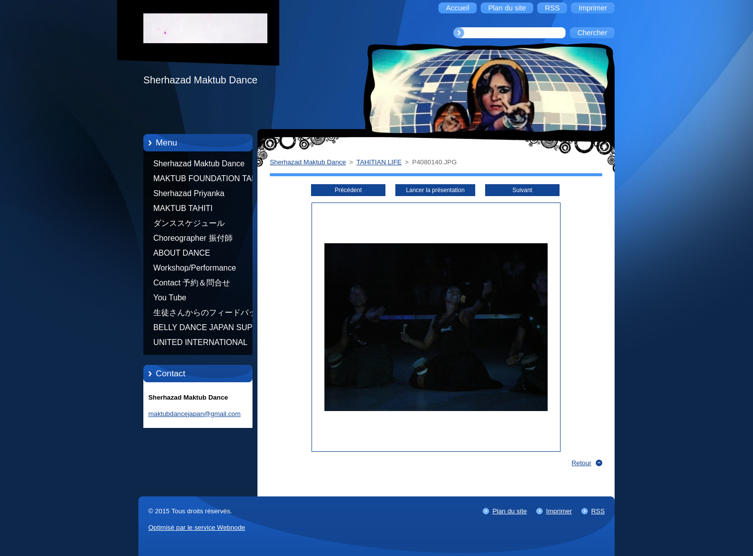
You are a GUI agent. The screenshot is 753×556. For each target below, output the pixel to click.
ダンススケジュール (189, 223)
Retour (581, 463)
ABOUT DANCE (181, 253)
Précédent (348, 190)
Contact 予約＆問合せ (191, 282)
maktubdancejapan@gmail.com (194, 413)
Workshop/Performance (194, 268)
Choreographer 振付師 (193, 238)
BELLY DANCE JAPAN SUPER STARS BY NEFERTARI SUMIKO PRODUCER (208, 329)
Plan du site (510, 511)
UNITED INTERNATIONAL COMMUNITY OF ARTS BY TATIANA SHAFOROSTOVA (202, 344)
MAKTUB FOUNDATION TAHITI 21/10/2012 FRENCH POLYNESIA (209, 180)
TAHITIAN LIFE (379, 162)
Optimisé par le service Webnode (196, 527)
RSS (598, 511)
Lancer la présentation (435, 190)
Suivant (522, 190)
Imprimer (559, 511)
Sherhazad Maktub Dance (199, 163)
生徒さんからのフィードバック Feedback (208, 314)
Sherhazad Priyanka (188, 193)
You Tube (170, 297)
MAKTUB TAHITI (183, 208)
